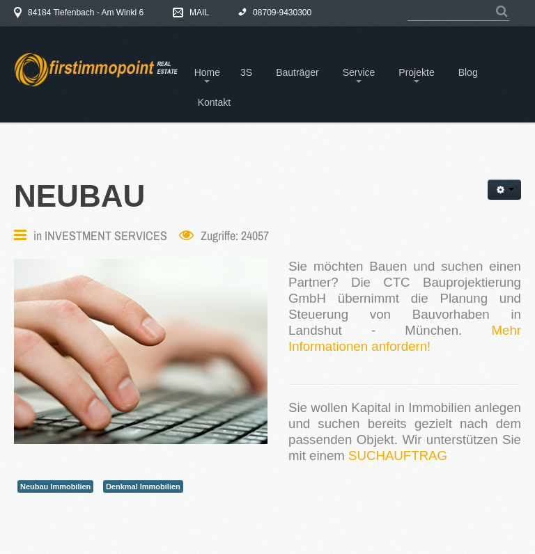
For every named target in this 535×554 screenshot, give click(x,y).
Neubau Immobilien (55, 486)
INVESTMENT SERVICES (106, 235)
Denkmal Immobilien (143, 486)
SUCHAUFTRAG (397, 455)
